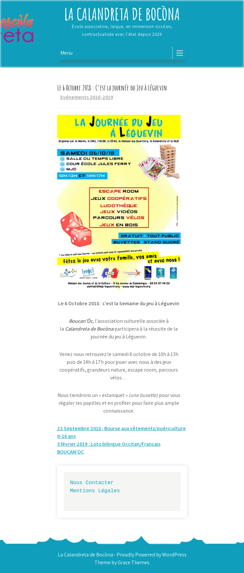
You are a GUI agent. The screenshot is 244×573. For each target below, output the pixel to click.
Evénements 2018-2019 (86, 97)
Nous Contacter (92, 482)
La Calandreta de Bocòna (122, 14)
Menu (66, 52)
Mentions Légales (95, 490)
